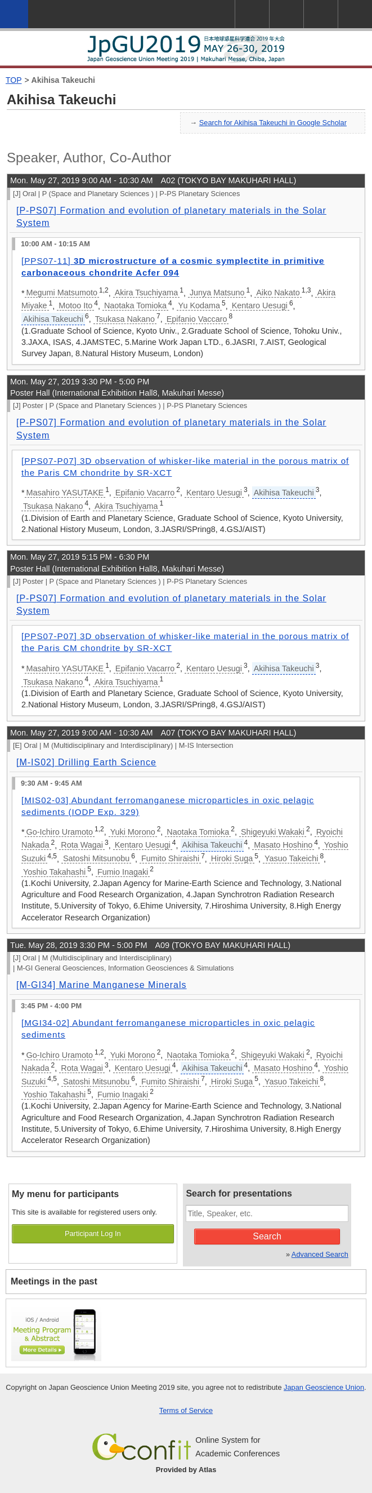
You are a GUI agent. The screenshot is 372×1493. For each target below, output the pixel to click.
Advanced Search (320, 1254)
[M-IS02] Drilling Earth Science (86, 762)
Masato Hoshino (283, 844)
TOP (14, 80)
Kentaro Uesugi (260, 305)
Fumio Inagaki (122, 871)
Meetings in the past (54, 1281)
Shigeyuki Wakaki (272, 831)
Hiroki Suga (232, 858)
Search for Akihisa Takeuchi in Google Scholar (273, 122)
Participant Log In (93, 1233)
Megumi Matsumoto (61, 292)
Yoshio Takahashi (54, 871)
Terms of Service (186, 1410)
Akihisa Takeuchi (63, 80)
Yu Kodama (199, 305)
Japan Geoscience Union (324, 1387)
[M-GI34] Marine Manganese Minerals (101, 985)
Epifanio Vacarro (144, 492)
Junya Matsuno (217, 292)
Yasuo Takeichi (291, 858)
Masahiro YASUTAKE (65, 492)
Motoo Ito (75, 305)
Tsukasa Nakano (125, 319)
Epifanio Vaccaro (197, 319)
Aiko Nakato (278, 292)
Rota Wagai (82, 844)
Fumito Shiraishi (170, 858)
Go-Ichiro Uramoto (59, 831)
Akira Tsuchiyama (146, 292)
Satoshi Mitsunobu (96, 858)
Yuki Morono (132, 831)
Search (267, 1236)
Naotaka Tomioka (135, 305)
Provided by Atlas (186, 1469)
